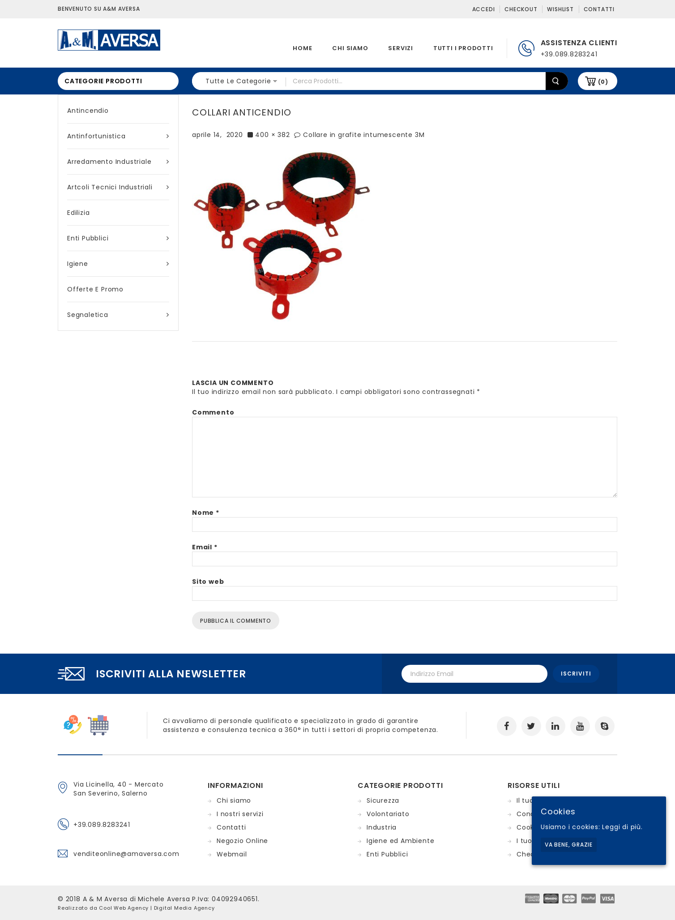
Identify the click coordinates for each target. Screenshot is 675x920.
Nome (205, 512)
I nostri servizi (240, 813)
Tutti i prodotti (463, 48)
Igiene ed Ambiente (400, 840)
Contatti (599, 9)
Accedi (483, 9)
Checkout (520, 9)
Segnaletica (118, 314)
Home (302, 48)
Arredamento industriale (118, 161)
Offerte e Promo (95, 289)
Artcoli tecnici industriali (118, 187)
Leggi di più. (622, 826)
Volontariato (388, 813)
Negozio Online (242, 840)
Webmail (232, 854)
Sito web (208, 581)
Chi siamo (350, 48)
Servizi (400, 48)
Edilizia (78, 212)
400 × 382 (272, 134)
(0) (603, 82)
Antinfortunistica (118, 136)
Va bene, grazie (569, 844)
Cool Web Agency (124, 907)
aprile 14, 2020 (217, 134)
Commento (213, 412)
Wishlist (560, 9)
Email (205, 547)
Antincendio (88, 110)
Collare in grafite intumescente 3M (363, 134)
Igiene (118, 263)
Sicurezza (383, 800)
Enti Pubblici (118, 238)
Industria (382, 827)
